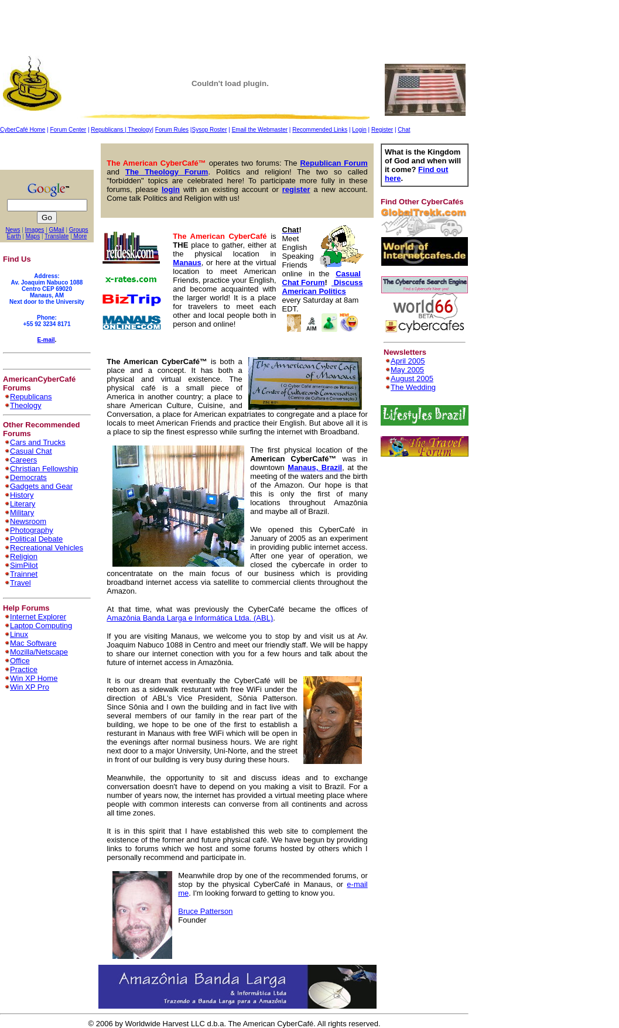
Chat (404, 129)
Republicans (108, 129)
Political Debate (36, 538)
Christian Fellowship (44, 468)
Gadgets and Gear (41, 486)
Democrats (28, 477)
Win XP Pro (29, 687)
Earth (14, 236)
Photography (31, 530)
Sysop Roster (209, 129)
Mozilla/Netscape (39, 651)
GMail (56, 230)
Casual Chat (31, 451)
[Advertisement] (213, 26)
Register (382, 129)
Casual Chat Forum (321, 278)
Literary (22, 503)
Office (20, 660)
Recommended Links (319, 129)
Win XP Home (33, 678)
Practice (23, 669)
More (79, 236)
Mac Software (33, 643)
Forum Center (68, 129)
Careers (23, 459)
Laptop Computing (41, 625)
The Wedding (413, 387)
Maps (33, 236)
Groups (78, 230)
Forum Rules (172, 129)
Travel (20, 582)
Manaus (187, 262)
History (21, 495)
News (12, 230)
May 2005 (407, 369)
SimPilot (24, 565)
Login (359, 129)
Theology (139, 129)
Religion (23, 556)
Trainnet (23, 574)
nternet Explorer (39, 616)
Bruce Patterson (205, 911)
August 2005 (412, 378)
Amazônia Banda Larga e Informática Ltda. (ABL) (190, 618)
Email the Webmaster (260, 129)
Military (22, 512)
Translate (57, 236)
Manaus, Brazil (315, 467)
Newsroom (28, 521)
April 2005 (408, 361)
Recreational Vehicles (46, 547)
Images (35, 230)
